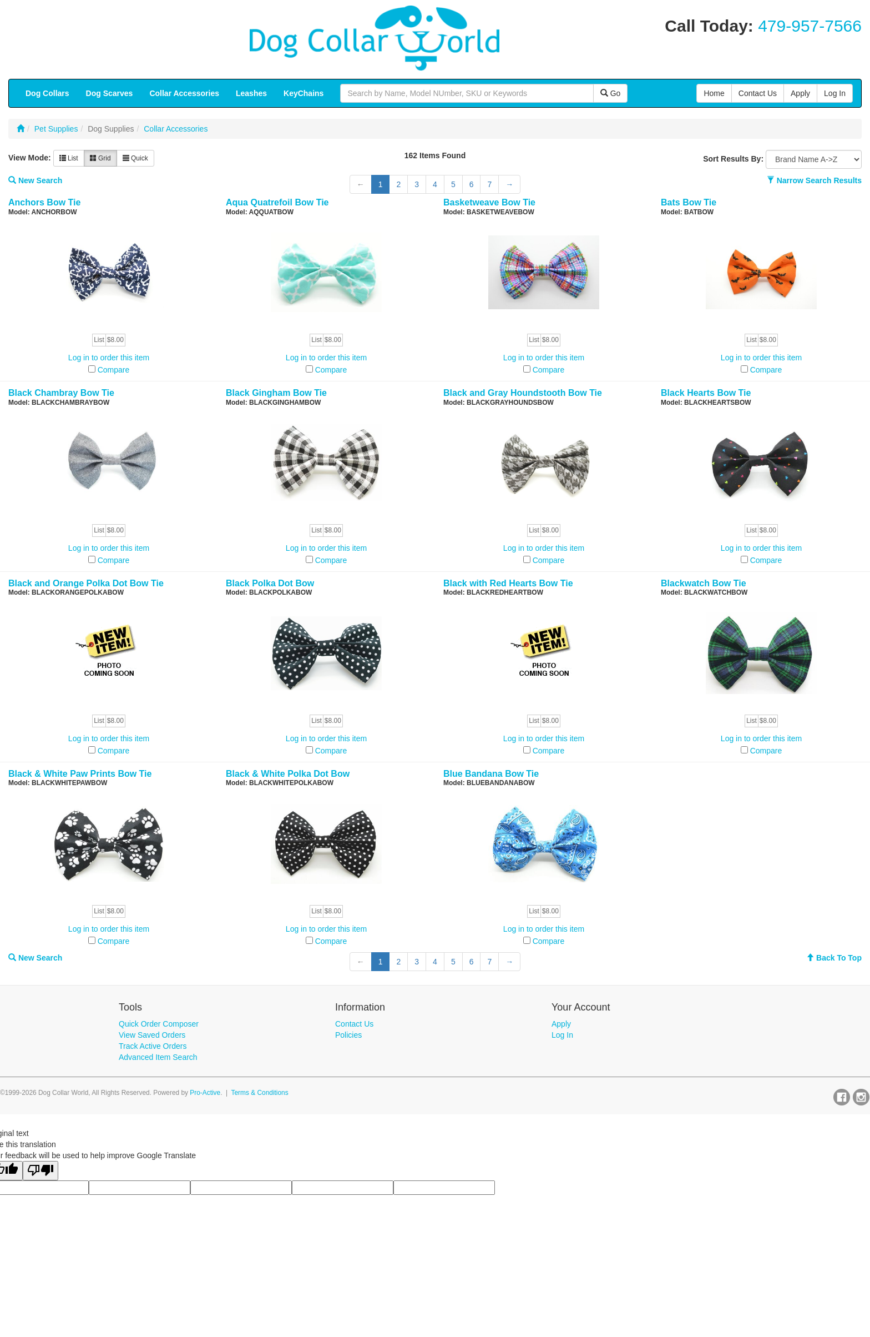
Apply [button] (800, 93)
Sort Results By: (733, 158)
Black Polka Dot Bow (270, 583)
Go (610, 93)
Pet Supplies (56, 128)
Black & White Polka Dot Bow (288, 773)
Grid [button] (100, 158)
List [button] (68, 158)
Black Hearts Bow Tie (706, 393)
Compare (114, 369)
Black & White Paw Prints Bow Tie (79, 773)
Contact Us (354, 1023)
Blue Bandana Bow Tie (491, 773)
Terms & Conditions (260, 1093)
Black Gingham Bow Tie (276, 393)
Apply (561, 1023)
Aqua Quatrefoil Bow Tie (277, 202)
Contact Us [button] (758, 93)
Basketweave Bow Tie (489, 202)
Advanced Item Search (158, 1057)
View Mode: (29, 157)
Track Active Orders (152, 1046)
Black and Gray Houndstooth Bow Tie (522, 393)
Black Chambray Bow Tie (61, 393)
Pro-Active (205, 1093)
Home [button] (714, 93)
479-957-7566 (810, 26)
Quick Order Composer (159, 1023)
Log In (562, 1035)
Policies (348, 1035)
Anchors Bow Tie (44, 202)
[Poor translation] (40, 1170)
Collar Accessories (176, 128)
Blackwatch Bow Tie (703, 583)
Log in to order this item (108, 357)
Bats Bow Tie (688, 202)
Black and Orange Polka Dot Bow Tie (86, 583)
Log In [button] (835, 93)
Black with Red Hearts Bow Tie (508, 583)
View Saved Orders (152, 1035)
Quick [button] (135, 158)
